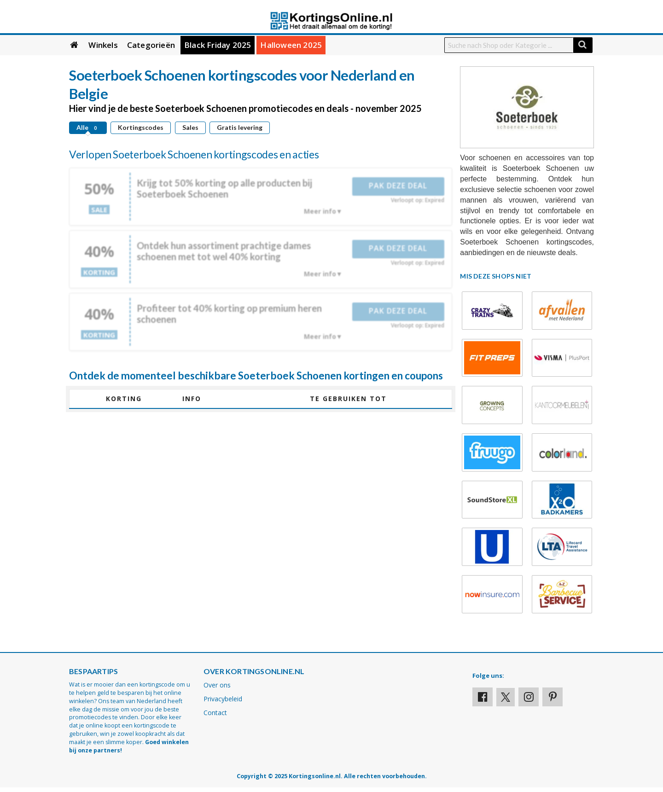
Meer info (320, 211)
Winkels (102, 45)
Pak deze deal (398, 186)
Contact (215, 712)
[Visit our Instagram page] (528, 696)
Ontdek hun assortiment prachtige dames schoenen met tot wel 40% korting (224, 251)
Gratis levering (239, 127)
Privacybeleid (223, 698)
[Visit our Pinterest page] (552, 696)
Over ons (217, 685)
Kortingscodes (140, 127)
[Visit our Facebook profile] (482, 696)
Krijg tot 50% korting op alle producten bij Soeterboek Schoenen (224, 188)
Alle (87, 127)
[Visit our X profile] (505, 697)
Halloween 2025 (291, 45)
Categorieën (151, 45)
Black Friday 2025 (217, 45)
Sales (190, 127)
